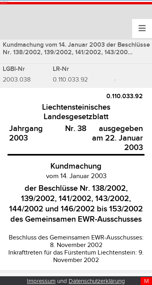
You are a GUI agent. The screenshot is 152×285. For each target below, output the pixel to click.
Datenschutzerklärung (97, 281)
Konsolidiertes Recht (47, 9)
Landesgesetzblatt (43, 28)
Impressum (41, 281)
